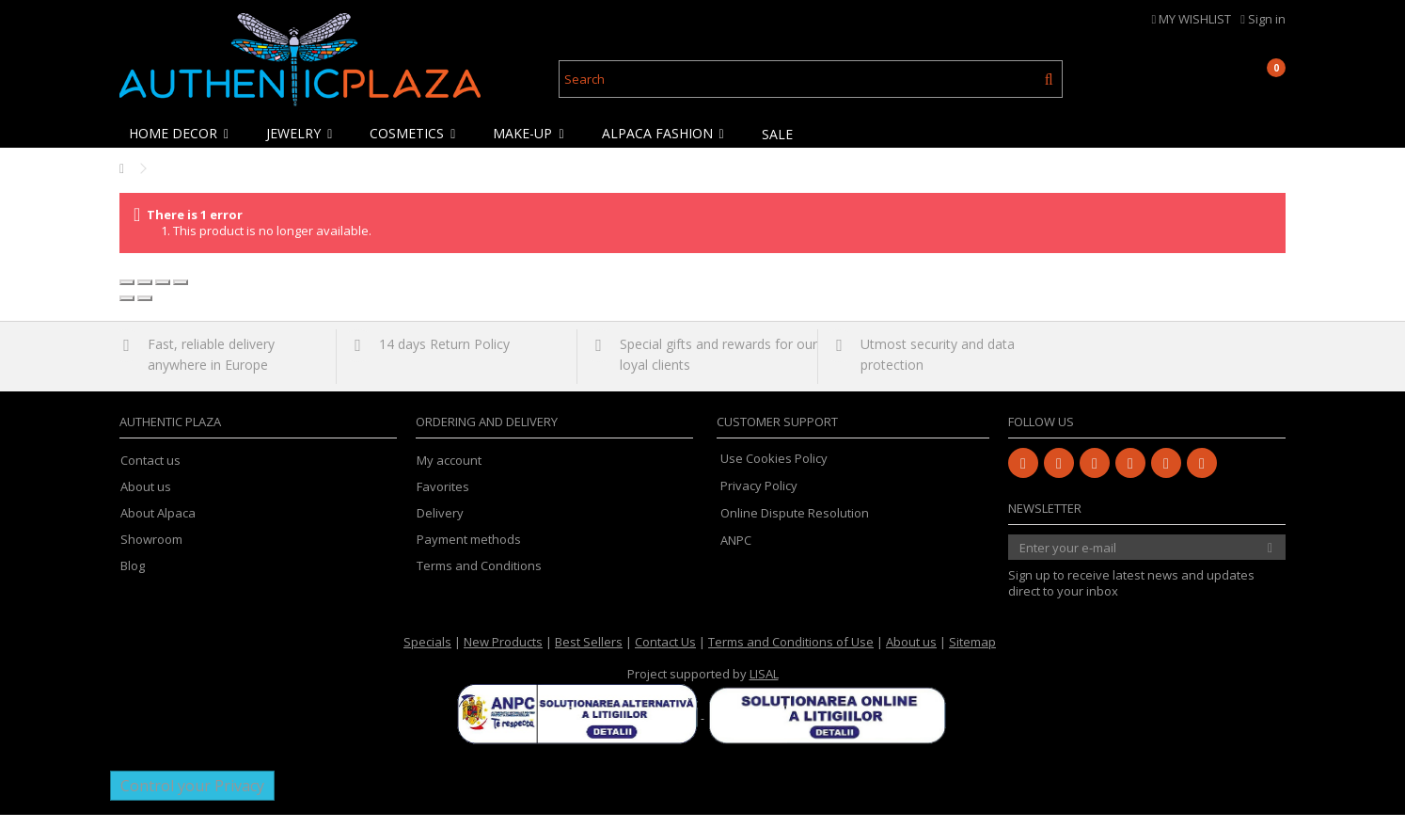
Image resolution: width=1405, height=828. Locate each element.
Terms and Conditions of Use (791, 654)
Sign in (1263, 18)
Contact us (150, 474)
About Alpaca (158, 526)
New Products (503, 654)
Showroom (151, 553)
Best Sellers (589, 654)
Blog (132, 579)
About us (145, 500)
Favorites (443, 500)
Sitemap (972, 654)
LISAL (764, 686)
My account (449, 474)
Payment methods (469, 553)
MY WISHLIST (1192, 18)
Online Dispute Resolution (794, 526)
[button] (183, 133)
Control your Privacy (192, 798)
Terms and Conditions (479, 579)
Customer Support (777, 434)
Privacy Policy (758, 498)
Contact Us (665, 654)
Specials (427, 654)
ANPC (735, 553)
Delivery (440, 526)
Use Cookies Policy (774, 471)
